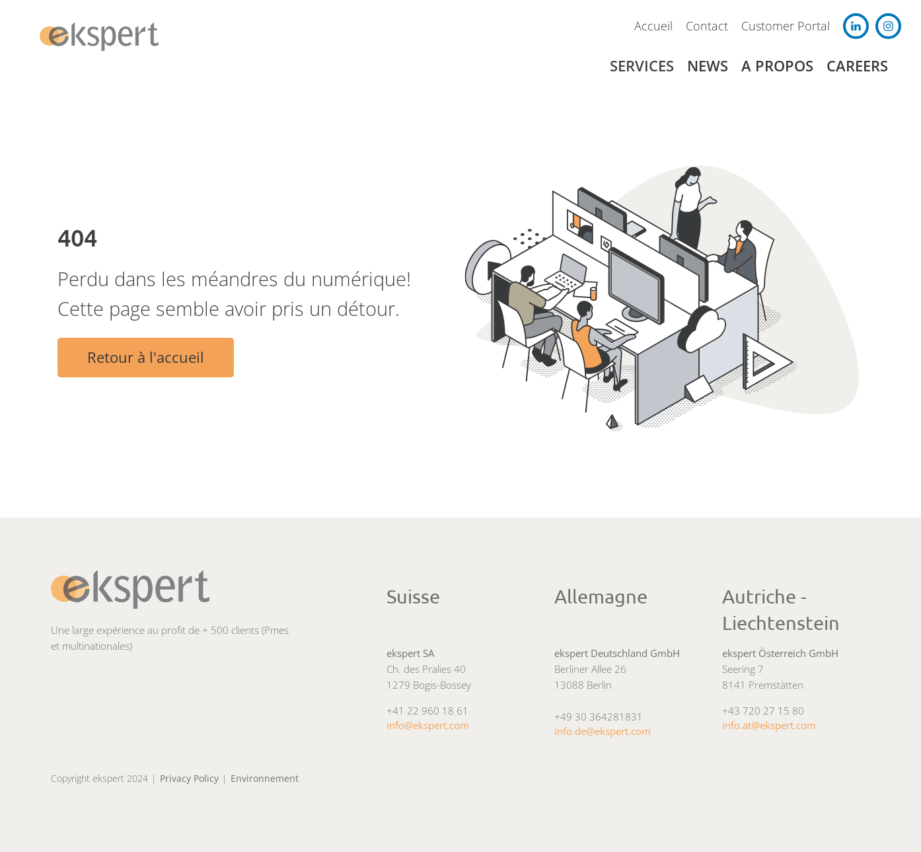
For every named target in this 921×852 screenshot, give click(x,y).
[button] (648, 66)
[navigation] (102, 37)
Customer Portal (785, 26)
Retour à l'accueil (145, 357)
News (707, 65)
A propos (777, 65)
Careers (857, 65)
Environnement (265, 778)
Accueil (653, 26)
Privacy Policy (189, 778)
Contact (707, 26)
